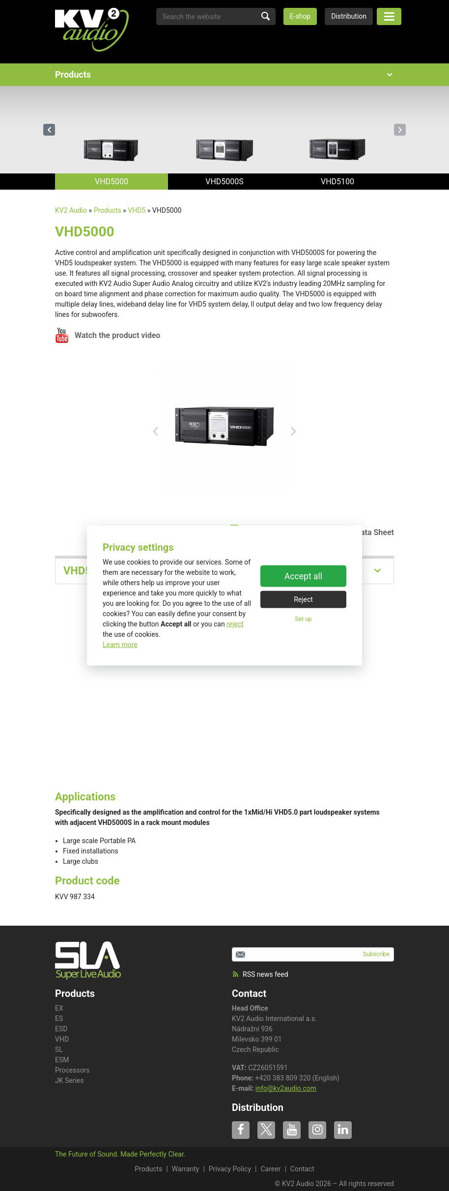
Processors (72, 1070)
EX (59, 1008)
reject (235, 624)
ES (59, 1018)
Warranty (185, 1169)
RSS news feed (260, 974)
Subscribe (376, 954)
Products (107, 210)
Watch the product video (117, 335)
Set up (303, 618)
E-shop (300, 16)
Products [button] (224, 74)
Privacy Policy (230, 1169)
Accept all (303, 576)
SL (59, 1049)
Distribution (348, 16)
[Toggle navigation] (389, 16)
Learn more (120, 645)
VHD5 (136, 210)
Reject (303, 599)
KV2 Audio (71, 210)
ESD (61, 1029)
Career (270, 1169)
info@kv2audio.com (285, 1088)
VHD (62, 1039)
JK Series (69, 1080)
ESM (62, 1060)
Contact (249, 993)
